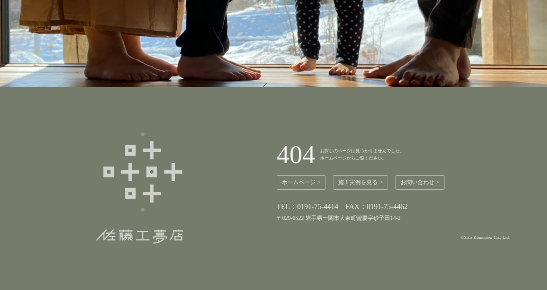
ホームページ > (302, 182)
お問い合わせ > (421, 182)
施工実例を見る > (362, 182)
